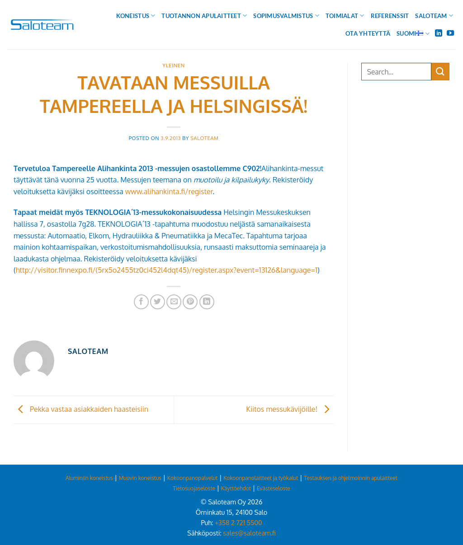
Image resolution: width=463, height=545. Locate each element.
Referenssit (390, 15)
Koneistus (136, 15)
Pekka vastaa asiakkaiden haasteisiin (81, 409)
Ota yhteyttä (367, 33)
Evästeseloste (273, 488)
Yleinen (173, 65)
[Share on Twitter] (157, 301)
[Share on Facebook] (141, 301)
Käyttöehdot (236, 488)
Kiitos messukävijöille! (290, 409)
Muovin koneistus (140, 478)
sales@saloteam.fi (249, 533)
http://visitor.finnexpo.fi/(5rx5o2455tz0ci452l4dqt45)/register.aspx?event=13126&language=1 (166, 270)
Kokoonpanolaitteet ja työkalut (260, 478)
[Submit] (440, 71)
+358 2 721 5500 (238, 522)
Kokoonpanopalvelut (192, 478)
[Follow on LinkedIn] (438, 33)
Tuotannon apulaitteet (204, 15)
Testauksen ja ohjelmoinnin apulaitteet (350, 478)
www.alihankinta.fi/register (169, 191)
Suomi (413, 33)
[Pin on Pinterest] (190, 301)
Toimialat (345, 15)
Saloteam (434, 15)
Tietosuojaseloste (194, 488)
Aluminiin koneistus (89, 478)
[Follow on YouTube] (450, 33)
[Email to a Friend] (173, 301)
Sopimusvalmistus (286, 15)
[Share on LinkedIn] (206, 301)
